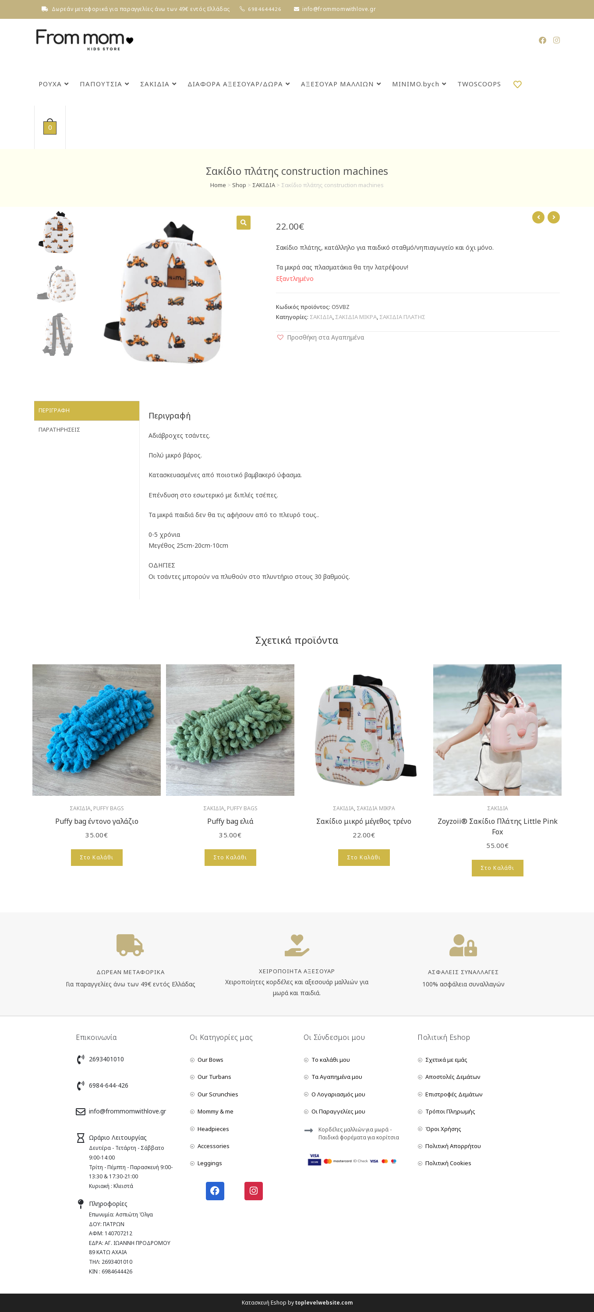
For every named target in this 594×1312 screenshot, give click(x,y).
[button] (320, 336)
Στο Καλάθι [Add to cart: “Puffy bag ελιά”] (230, 857)
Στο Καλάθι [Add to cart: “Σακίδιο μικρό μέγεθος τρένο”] (364, 857)
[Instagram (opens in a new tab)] (556, 40)
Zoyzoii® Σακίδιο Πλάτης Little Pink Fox (498, 826)
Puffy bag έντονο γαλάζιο (96, 821)
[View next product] (554, 217)
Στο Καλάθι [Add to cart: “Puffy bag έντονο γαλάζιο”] (97, 857)
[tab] (86, 410)
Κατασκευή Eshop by (297, 1302)
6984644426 (264, 9)
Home (218, 185)
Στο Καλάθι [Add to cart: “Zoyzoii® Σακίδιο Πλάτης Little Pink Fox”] (498, 867)
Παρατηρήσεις (59, 428)
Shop (239, 185)
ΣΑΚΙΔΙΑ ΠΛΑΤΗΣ (402, 317)
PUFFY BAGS (108, 808)
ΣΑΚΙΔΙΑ (263, 185)
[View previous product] (538, 217)
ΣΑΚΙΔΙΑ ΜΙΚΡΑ (356, 317)
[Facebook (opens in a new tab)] (542, 40)
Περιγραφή (54, 410)
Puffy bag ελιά (230, 821)
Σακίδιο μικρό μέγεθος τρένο (363, 821)
